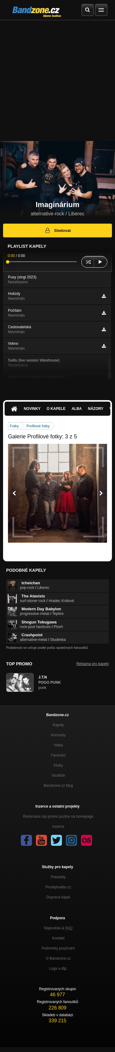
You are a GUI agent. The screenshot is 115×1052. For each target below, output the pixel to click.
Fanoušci (58, 755)
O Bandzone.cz (58, 958)
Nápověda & (58, 928)
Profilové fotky (37, 426)
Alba (76, 409)
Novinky (32, 409)
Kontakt (58, 938)
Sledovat (57, 230)
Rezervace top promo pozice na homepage (58, 816)
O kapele (56, 409)
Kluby (58, 765)
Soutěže (58, 775)
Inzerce (58, 826)
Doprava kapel (58, 897)
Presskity (58, 877)
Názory (95, 409)
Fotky (14, 426)
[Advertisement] (57, 80)
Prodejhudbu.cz (58, 887)
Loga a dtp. (58, 968)
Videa (58, 745)
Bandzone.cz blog (58, 785)
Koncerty (58, 735)
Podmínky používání (58, 948)
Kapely (58, 725)
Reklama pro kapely (92, 664)
